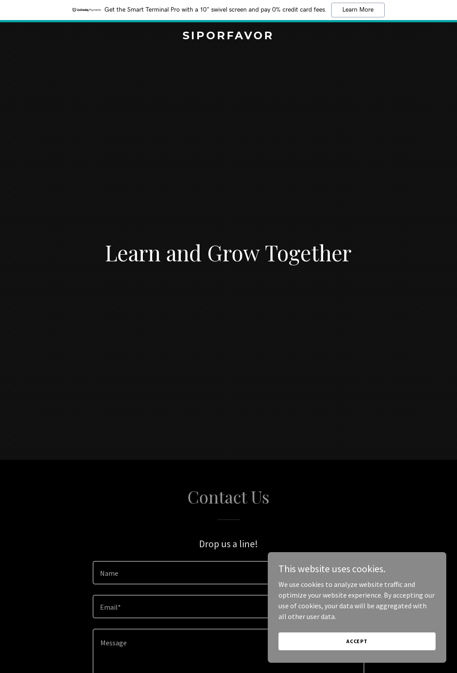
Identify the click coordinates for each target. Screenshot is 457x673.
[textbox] (228, 572)
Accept (357, 641)
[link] (228, 36)
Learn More (358, 10)
